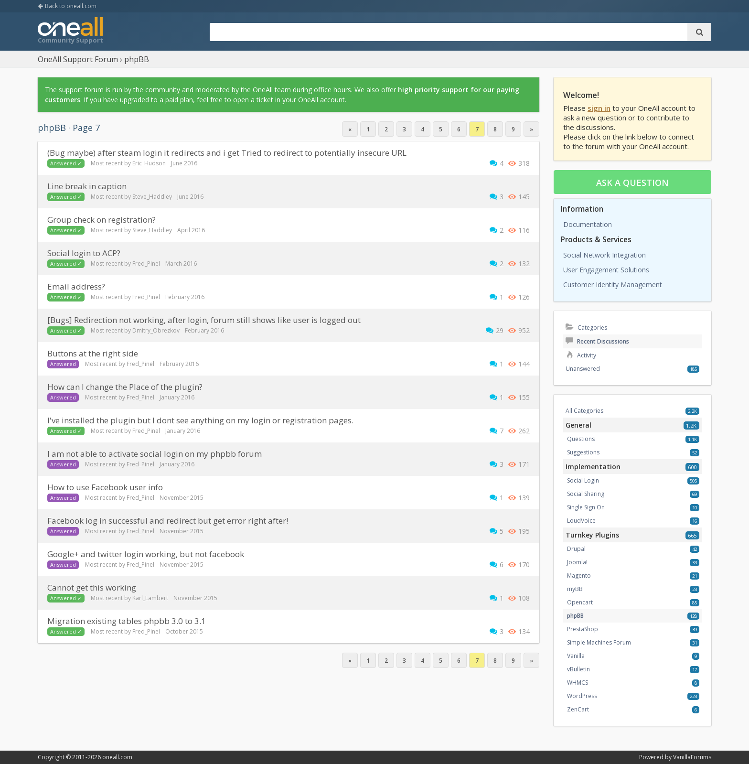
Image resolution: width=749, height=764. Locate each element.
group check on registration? (101, 219)
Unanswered (583, 369)
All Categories (584, 411)
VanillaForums (692, 757)
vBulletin (578, 669)
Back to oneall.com (67, 6)
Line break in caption (87, 186)
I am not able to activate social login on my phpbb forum (154, 453)
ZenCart (578, 709)
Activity (581, 355)
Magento (579, 575)
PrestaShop (582, 629)
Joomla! (577, 562)
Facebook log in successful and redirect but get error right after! (167, 520)
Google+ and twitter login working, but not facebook (145, 554)
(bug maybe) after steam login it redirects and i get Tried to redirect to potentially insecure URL (227, 152)
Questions (581, 439)
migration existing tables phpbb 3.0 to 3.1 (126, 620)
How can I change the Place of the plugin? (125, 386)
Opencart (580, 602)
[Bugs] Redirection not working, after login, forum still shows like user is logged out (204, 319)
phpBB (575, 616)
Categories (586, 327)
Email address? (76, 286)
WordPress (582, 696)
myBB (575, 589)
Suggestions (583, 452)
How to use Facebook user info (105, 487)
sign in (599, 108)
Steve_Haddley (152, 197)
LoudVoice (581, 521)
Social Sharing (585, 494)
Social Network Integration (604, 254)
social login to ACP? (83, 252)
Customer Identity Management (612, 284)
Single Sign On (586, 507)
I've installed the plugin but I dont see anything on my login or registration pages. (200, 420)
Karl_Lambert (150, 598)
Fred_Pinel (146, 263)
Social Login (583, 480)
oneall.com (117, 757)
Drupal (576, 549)
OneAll (70, 31)
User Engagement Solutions (606, 269)
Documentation (587, 224)
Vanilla (576, 656)
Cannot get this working (91, 587)
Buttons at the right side (92, 353)
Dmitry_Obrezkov (156, 330)
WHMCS (577, 682)
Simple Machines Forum (599, 642)
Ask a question (632, 182)
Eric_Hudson (149, 163)
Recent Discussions (597, 341)
